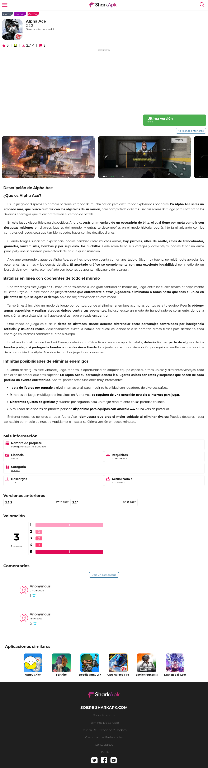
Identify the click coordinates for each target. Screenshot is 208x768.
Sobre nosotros (104, 715)
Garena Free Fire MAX (118, 674)
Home (7, 13)
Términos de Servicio (104, 723)
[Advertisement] (104, 81)
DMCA (104, 752)
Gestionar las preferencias (104, 737)
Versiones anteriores (191, 130)
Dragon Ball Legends (175, 674)
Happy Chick (33, 674)
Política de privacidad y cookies (104, 730)
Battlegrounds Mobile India (146, 674)
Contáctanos (104, 744)
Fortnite (61, 674)
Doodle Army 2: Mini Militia (90, 674)
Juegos (19, 13)
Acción (32, 13)
